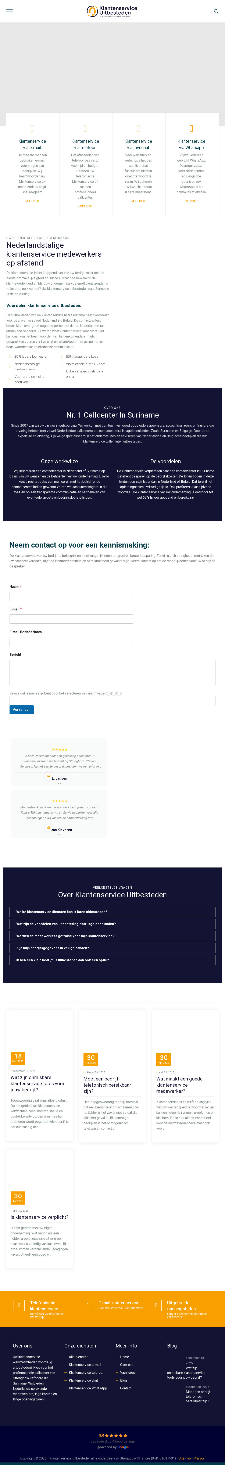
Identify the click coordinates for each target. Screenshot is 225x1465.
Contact (125, 1388)
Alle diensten (78, 1357)
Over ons (126, 1365)
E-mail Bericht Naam (26, 632)
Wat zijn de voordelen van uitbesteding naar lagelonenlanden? (66, 924)
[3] (119, 694)
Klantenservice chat (83, 1380)
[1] (109, 694)
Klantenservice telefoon (86, 1373)
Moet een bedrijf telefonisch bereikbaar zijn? (107, 1085)
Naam (15, 587)
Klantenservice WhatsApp (88, 1388)
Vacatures (127, 1373)
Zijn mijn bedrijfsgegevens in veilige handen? (52, 948)
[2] (114, 694)
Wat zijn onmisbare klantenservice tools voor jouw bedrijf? (37, 1083)
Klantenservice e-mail (85, 1365)
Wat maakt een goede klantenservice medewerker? (179, 1085)
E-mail (16, 609)
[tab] (112, 912)
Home (124, 1357)
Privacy (199, 1458)
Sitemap (185, 1458)
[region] (112, 74)
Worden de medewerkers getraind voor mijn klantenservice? (65, 936)
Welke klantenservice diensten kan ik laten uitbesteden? (61, 912)
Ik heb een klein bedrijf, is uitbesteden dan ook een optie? (62, 960)
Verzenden (22, 709)
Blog (123, 1380)
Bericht (15, 655)
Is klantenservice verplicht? (39, 1217)
